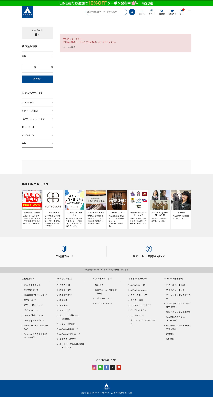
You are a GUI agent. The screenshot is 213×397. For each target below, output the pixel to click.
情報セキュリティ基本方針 (178, 311)
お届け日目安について (34, 295)
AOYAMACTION (137, 284)
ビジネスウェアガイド (140, 305)
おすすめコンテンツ (138, 278)
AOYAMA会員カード (68, 328)
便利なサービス (64, 278)
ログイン (142, 14)
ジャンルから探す (32, 93)
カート (182, 12)
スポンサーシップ (103, 298)
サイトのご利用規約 (175, 284)
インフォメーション (102, 278)
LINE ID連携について (34, 315)
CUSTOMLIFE (137, 310)
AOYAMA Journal (138, 290)
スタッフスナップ (138, 295)
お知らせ (99, 284)
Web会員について (32, 284)
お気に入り (172, 14)
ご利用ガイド (28, 278)
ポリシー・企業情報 (173, 278)
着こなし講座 (136, 300)
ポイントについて (32, 310)
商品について (30, 300)
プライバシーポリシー (176, 290)
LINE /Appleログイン (34, 320)
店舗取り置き (65, 295)
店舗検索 (162, 14)
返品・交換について (33, 305)
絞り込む (37, 79)
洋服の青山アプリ (67, 339)
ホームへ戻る (69, 47)
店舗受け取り (65, 290)
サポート (152, 14)
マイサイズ (64, 310)
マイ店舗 (63, 305)
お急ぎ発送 (64, 284)
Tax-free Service (103, 303)
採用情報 (170, 339)
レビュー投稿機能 (67, 323)
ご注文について (31, 290)
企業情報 (170, 333)
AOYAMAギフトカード (69, 333)
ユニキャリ (135, 315)
